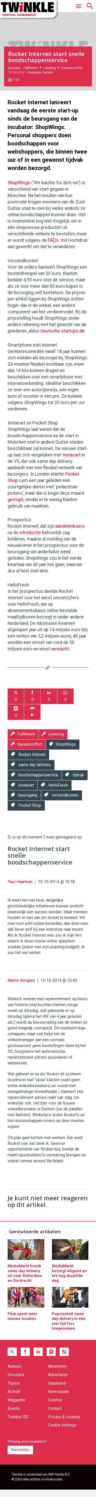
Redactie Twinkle (40, 80)
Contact (55, 1415)
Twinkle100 (18, 1424)
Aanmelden (20, 1457)
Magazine (16, 1407)
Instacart (71, 462)
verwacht (60, 656)
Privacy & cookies (64, 1424)
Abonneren (57, 1373)
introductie (30, 539)
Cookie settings (62, 1432)
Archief (14, 1398)
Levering (49, 75)
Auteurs (14, 1373)
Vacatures (57, 1390)
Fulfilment (30, 75)
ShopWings (19, 189)
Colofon (55, 1407)
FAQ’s (53, 247)
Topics (14, 1390)
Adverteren (58, 1381)
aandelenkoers (70, 533)
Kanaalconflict (71, 75)
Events (14, 1415)
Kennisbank (58, 1398)
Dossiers (16, 1381)
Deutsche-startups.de (62, 338)
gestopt (15, 506)
